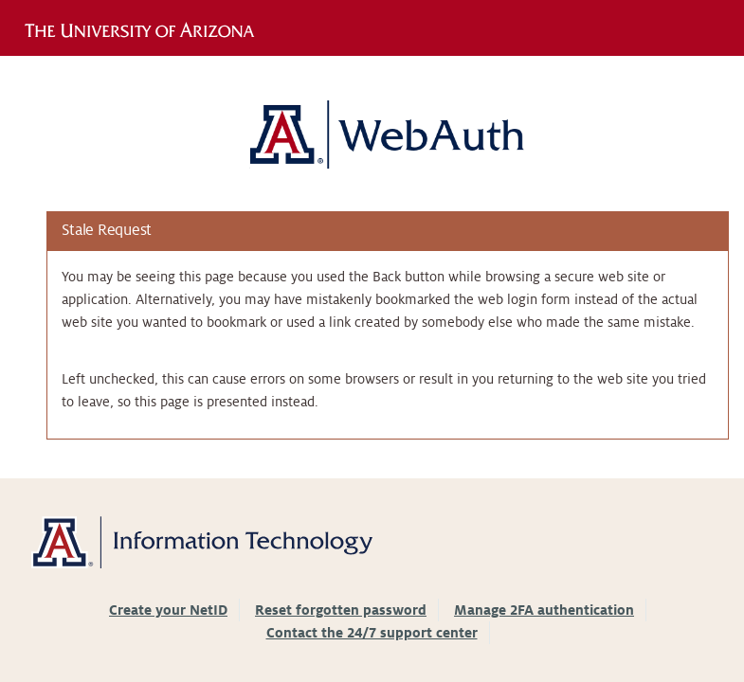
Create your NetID (168, 610)
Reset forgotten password (340, 610)
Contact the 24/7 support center (372, 632)
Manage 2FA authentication (544, 610)
